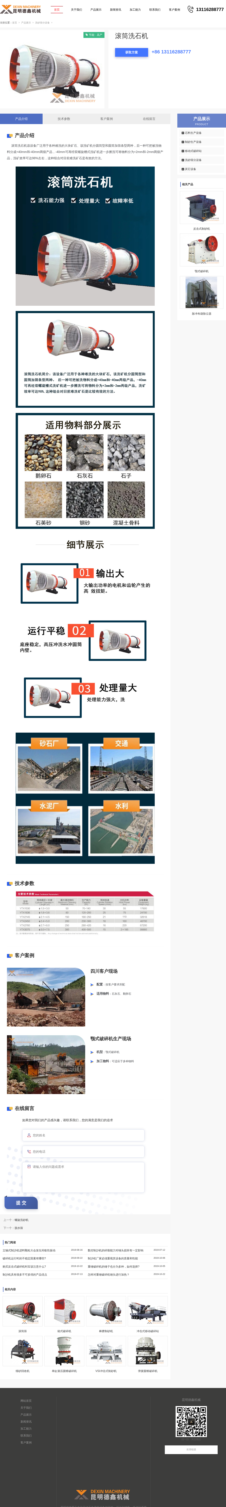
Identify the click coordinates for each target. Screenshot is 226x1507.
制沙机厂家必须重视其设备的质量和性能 (113, 1258)
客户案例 (174, 9)
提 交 (21, 1202)
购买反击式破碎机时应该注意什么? (24, 1266)
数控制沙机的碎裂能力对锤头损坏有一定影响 (115, 1250)
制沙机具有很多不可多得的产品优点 (25, 1274)
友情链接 (191, 1449)
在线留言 (149, 119)
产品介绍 (21, 119)
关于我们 (76, 9)
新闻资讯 (115, 9)
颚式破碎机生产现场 (110, 1038)
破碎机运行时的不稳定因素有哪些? (24, 1258)
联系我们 (154, 9)
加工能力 (135, 9)
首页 (57, 9)
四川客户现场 (104, 971)
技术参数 (64, 119)
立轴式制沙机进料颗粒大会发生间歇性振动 (29, 1250)
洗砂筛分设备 (42, 22)
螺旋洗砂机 (22, 1219)
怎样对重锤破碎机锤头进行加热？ (109, 1274)
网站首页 (26, 1400)
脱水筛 (19, 1227)
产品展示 (96, 9)
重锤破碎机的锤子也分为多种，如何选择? (113, 1266)
